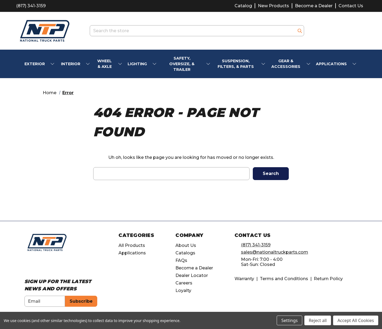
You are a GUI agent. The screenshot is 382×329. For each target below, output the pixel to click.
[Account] (345, 30)
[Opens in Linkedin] (47, 266)
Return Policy (328, 278)
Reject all (318, 320)
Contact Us (350, 5)
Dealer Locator (191, 275)
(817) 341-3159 (31, 5)
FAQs (181, 260)
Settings (289, 320)
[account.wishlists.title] (331, 30)
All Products (131, 245)
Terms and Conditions (284, 278)
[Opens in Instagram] (37, 266)
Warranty (244, 278)
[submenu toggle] (53, 64)
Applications (132, 252)
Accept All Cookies (355, 320)
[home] (47, 242)
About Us (185, 245)
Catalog (243, 5)
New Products (273, 5)
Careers (183, 283)
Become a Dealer (314, 5)
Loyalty (183, 290)
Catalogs (185, 252)
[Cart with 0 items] (359, 30)
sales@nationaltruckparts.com (274, 252)
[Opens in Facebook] (27, 266)
